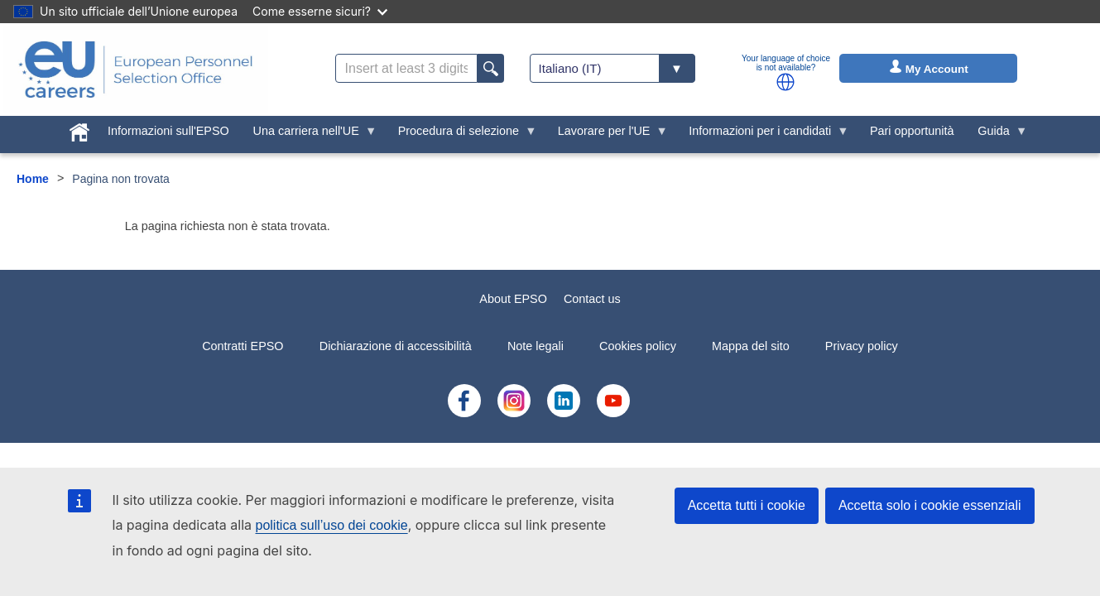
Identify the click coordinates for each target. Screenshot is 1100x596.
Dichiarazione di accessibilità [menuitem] (395, 346)
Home (33, 178)
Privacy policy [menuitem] (861, 346)
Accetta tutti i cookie (746, 505)
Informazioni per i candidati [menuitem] (763, 135)
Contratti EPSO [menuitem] (242, 346)
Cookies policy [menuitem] (637, 346)
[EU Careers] (135, 69)
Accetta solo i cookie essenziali (929, 505)
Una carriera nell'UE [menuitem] (309, 135)
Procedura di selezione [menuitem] (461, 135)
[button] (785, 82)
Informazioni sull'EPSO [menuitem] (168, 130)
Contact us (592, 298)
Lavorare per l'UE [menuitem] (606, 135)
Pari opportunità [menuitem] (912, 130)
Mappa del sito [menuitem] (751, 346)
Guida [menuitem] (996, 135)
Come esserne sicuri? (319, 11)
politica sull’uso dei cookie (332, 525)
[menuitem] (80, 129)
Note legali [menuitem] (535, 346)
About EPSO (513, 298)
